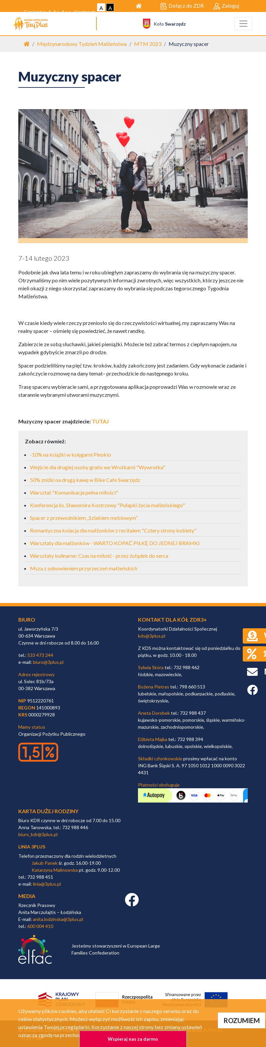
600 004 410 (40, 926)
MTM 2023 (147, 44)
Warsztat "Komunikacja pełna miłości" (74, 492)
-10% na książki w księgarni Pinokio (70, 454)
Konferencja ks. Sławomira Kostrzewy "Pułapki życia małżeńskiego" (107, 505)
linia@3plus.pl (47, 884)
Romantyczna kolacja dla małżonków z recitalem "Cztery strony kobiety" (113, 530)
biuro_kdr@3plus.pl (38, 834)
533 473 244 (40, 655)
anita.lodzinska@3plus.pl (58, 919)
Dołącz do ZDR (182, 6)
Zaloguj (226, 6)
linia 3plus (31, 846)
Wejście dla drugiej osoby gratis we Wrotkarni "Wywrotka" (97, 467)
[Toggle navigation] (243, 23)
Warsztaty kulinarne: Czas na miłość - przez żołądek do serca (99, 555)
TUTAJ (100, 421)
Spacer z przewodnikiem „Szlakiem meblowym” (84, 518)
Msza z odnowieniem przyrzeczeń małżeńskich (83, 568)
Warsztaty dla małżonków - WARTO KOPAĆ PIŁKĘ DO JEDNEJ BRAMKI (115, 543)
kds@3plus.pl (151, 636)
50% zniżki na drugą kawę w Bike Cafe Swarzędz (85, 480)
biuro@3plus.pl (48, 662)
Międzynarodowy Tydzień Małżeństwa (82, 44)
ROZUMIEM (241, 1020)
